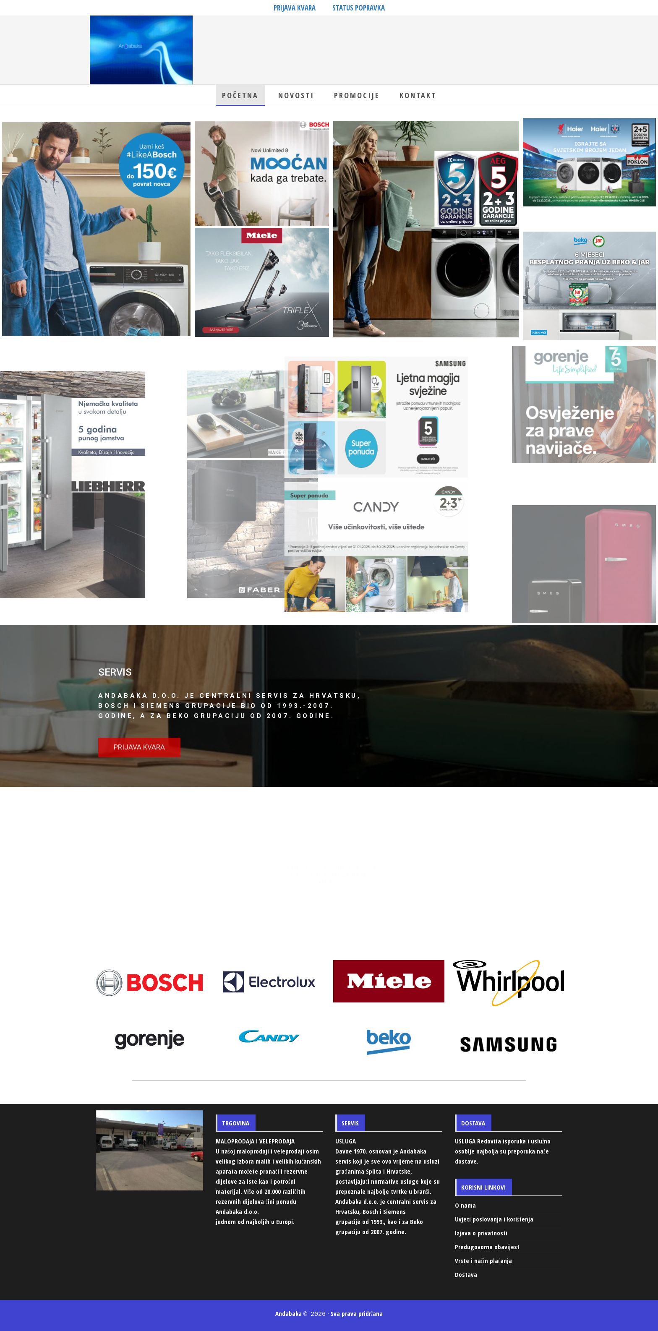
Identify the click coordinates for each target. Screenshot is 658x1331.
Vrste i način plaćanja (483, 1260)
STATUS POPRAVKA (358, 8)
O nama (465, 1205)
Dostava (466, 1274)
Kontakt (418, 95)
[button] (139, 759)
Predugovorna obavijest (487, 1246)
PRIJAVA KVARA (295, 8)
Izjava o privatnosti (481, 1233)
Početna (240, 95)
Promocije (357, 95)
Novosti (296, 95)
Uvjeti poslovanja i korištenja (494, 1219)
